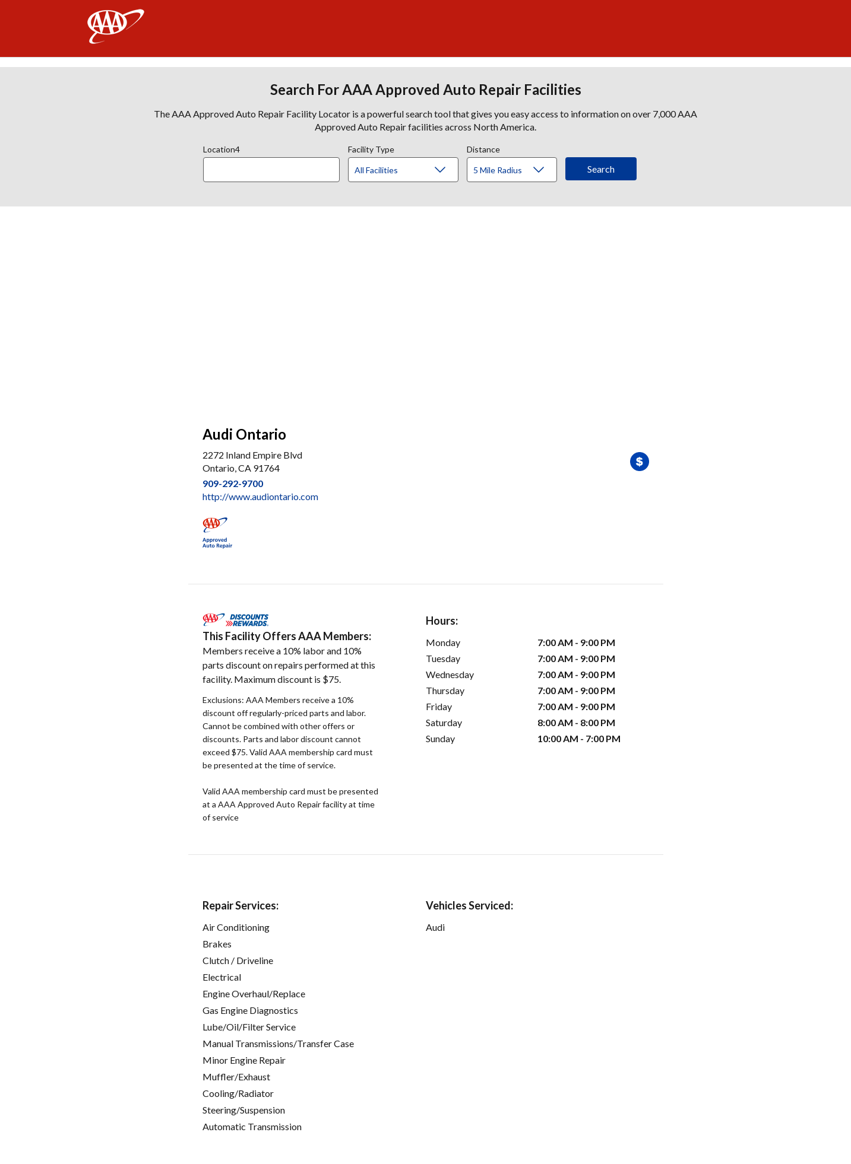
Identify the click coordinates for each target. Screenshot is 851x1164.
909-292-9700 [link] (233, 483)
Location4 (221, 147)
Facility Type (371, 147)
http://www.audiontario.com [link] (260, 496)
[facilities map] (426, 310)
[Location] (271, 169)
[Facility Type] (413, 170)
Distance (483, 147)
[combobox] (275, 166)
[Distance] (516, 170)
